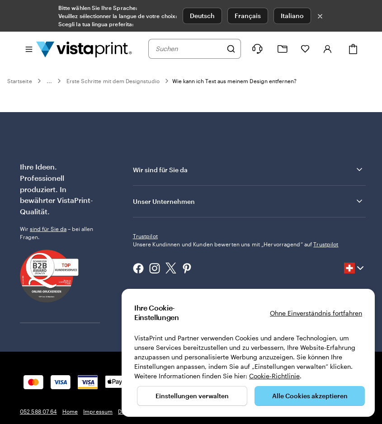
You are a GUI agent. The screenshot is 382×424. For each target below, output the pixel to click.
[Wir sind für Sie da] (257, 48)
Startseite (19, 81)
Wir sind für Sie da (248, 169)
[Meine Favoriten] (305, 48)
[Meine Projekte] (282, 49)
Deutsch (202, 15)
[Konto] (328, 48)
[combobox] (189, 48)
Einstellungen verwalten (192, 396)
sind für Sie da (48, 229)
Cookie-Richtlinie (274, 376)
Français (248, 15)
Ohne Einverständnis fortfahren (316, 313)
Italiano (292, 15)
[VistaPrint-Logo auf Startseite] (84, 49)
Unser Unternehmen (248, 201)
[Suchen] (231, 49)
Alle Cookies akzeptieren (310, 396)
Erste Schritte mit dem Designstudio (113, 81)
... (49, 81)
